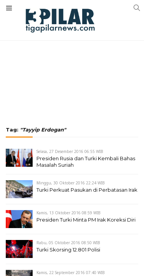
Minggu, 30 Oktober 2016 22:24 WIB (70, 183)
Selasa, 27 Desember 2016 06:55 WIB (69, 151)
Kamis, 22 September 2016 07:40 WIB (70, 272)
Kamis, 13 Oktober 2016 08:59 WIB (68, 212)
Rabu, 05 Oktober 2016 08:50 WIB (68, 242)
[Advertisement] (72, 42)
